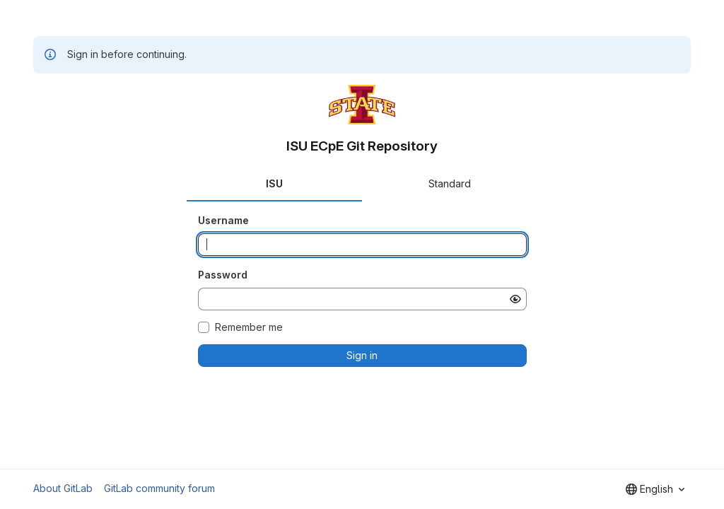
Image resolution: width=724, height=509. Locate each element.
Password (222, 275)
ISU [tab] (274, 183)
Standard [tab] (449, 183)
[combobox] (655, 489)
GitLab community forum (159, 488)
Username (223, 220)
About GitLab (63, 488)
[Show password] (515, 299)
